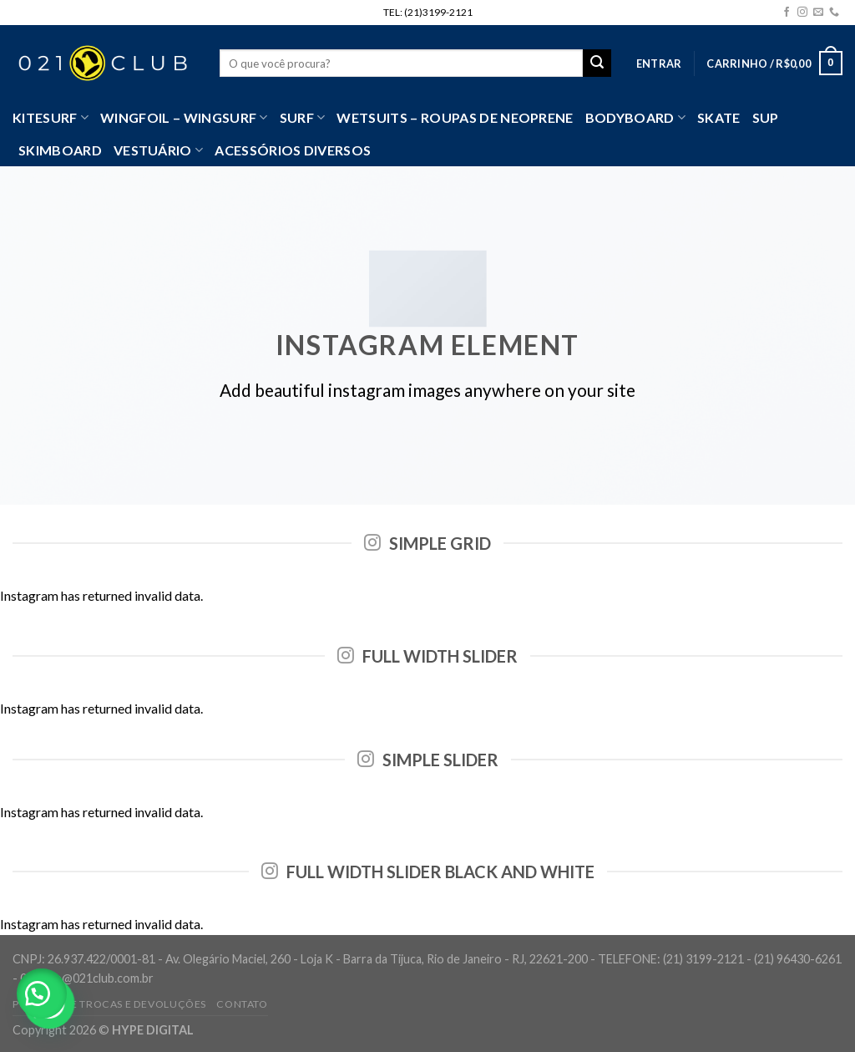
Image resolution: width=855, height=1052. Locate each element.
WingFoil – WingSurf (184, 117)
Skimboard (60, 150)
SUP (765, 117)
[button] (42, 993)
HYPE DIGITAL (153, 1030)
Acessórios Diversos (293, 150)
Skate (719, 117)
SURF (303, 117)
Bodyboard (635, 117)
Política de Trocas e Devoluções (109, 1004)
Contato (241, 1004)
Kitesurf (51, 117)
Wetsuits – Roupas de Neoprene (454, 117)
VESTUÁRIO (158, 150)
